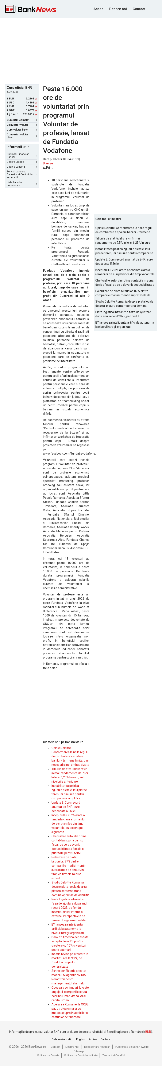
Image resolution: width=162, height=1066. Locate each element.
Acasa (98, 9)
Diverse (48, 163)
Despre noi (118, 9)
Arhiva (93, 1039)
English (80, 1039)
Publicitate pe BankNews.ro (132, 1046)
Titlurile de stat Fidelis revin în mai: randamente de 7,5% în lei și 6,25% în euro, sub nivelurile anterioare (123, 241)
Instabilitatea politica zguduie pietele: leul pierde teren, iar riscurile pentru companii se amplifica (124, 251)
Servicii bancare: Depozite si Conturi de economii (22, 174)
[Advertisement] (83, 50)
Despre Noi (72, 1046)
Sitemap (79, 1051)
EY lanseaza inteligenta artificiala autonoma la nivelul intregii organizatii (67, 929)
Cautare (105, 1039)
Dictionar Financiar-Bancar (22, 156)
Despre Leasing (22, 166)
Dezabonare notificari (97, 1046)
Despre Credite (22, 161)
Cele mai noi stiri (62, 1039)
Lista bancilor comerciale (22, 184)
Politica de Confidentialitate (80, 1055)
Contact (139, 9)
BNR (148, 1031)
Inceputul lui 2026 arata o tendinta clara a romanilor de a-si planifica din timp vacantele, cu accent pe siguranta (68, 823)
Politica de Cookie (48, 1055)
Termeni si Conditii (114, 1055)
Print (48, 167)
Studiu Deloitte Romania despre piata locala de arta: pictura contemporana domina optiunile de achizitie (124, 304)
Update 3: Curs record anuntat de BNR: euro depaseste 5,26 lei (65, 807)
